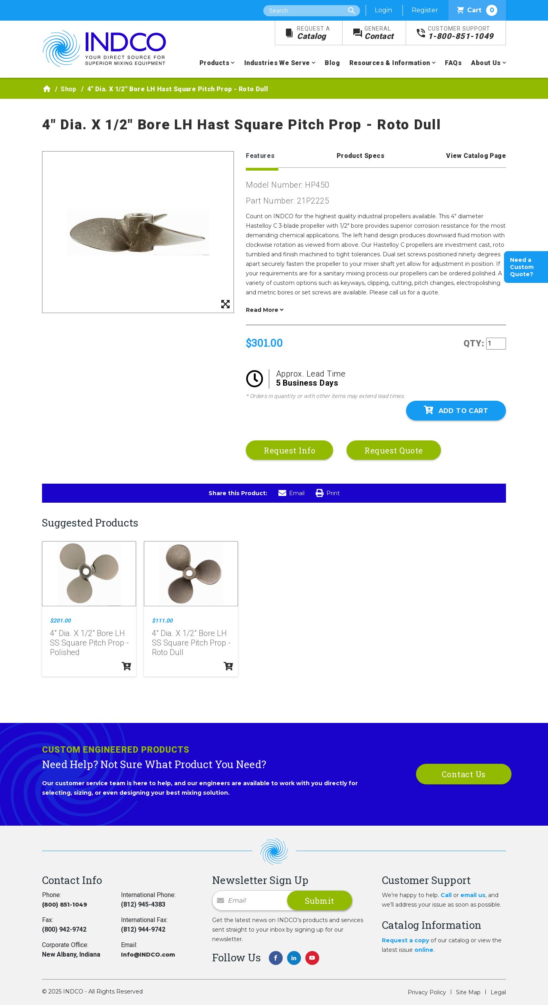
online (423, 949)
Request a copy (405, 940)
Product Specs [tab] (360, 155)
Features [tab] (260, 155)
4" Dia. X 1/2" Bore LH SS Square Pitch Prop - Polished (89, 642)
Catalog (313, 33)
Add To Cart (456, 410)
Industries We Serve (277, 63)
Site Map (468, 992)
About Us (485, 63)
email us (472, 895)
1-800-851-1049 (461, 33)
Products (214, 63)
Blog (332, 63)
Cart (477, 10)
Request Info (289, 450)
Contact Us (464, 774)
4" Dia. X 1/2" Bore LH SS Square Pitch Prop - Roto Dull (191, 642)
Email (291, 493)
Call (446, 895)
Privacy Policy (427, 992)
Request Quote (393, 450)
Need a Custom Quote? (522, 267)
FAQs (453, 63)
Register (425, 10)
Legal (498, 992)
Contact (379, 33)
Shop (69, 89)
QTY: (474, 343)
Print (328, 493)
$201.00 (60, 620)
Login (383, 10)
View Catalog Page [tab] (476, 155)
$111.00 (162, 620)
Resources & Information (389, 63)
